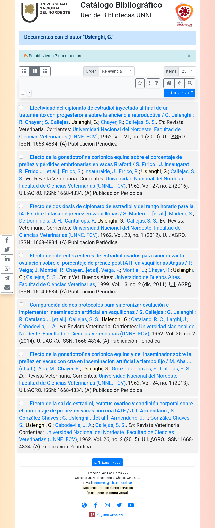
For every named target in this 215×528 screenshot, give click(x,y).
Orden (91, 71)
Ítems (171, 71)
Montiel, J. (134, 270)
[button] (156, 83)
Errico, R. (129, 171)
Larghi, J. (177, 319)
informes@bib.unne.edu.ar (113, 483)
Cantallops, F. (80, 221)
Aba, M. (47, 369)
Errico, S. (72, 171)
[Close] (189, 56)
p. (179, 93)
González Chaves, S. (135, 369)
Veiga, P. (110, 270)
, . (84, 122)
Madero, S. (181, 213)
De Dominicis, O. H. (40, 221)
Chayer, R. (112, 122)
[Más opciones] (150, 83)
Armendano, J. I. (129, 418)
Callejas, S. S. (141, 122)
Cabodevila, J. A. (38, 326)
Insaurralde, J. (100, 171)
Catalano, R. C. (147, 319)
